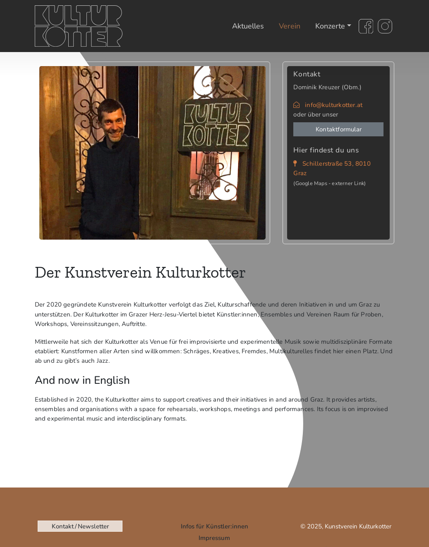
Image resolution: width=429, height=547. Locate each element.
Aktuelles (248, 26)
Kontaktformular (339, 129)
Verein (289, 26)
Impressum (214, 538)
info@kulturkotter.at (327, 105)
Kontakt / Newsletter (80, 526)
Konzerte (330, 26)
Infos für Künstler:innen (214, 526)
